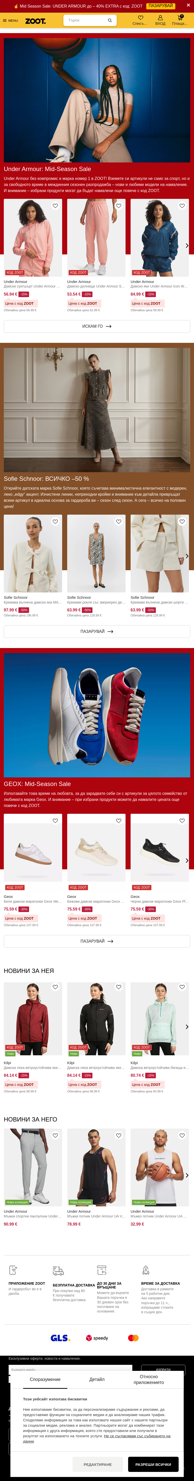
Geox (8, 896)
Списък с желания (141, 20)
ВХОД (160, 20)
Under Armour (15, 281)
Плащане (180, 20)
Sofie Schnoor (16, 597)
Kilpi (7, 1063)
